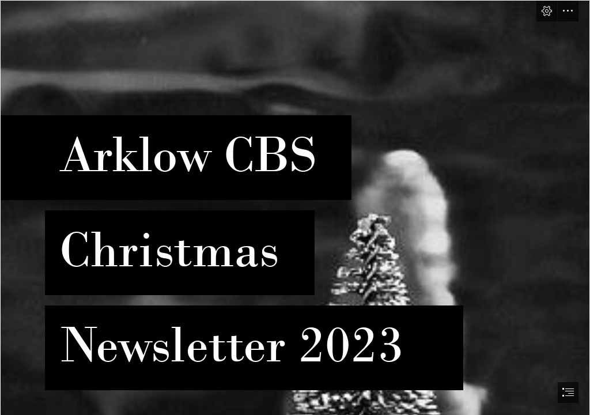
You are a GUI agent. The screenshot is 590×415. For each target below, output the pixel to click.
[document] (295, 207)
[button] (546, 11)
